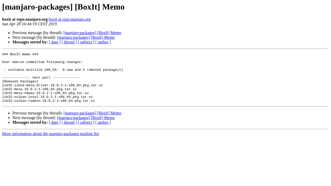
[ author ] (103, 42)
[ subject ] (86, 42)
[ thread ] (69, 42)
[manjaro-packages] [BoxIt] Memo (92, 32)
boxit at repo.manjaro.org (70, 19)
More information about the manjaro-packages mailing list (50, 144)
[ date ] (55, 42)
